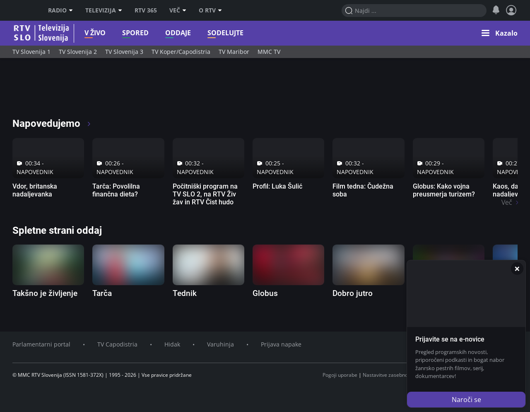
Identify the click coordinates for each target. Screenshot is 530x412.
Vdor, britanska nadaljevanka (34, 190)
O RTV (210, 10)
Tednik (185, 293)
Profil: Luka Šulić (277, 186)
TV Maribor (234, 52)
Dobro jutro (352, 293)
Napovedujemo (52, 123)
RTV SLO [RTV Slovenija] (23, 10)
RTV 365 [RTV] (146, 10)
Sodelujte (205, 33)
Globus (265, 293)
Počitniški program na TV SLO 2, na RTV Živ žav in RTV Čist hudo (205, 194)
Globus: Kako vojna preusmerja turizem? (444, 190)
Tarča (102, 293)
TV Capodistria (117, 344)
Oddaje (158, 33)
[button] (500, 33)
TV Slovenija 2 (78, 52)
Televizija (103, 10)
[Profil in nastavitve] (511, 10)
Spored (115, 33)
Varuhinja (220, 344)
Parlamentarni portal (41, 344)
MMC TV (269, 52)
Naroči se (466, 399)
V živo (74, 33)
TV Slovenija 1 (31, 52)
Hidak (172, 344)
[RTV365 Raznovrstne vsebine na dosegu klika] (85, 91)
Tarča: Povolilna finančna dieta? (116, 190)
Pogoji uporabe (340, 374)
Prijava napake (281, 344)
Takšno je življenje (44, 293)
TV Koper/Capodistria (181, 52)
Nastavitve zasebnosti (388, 374)
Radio (60, 10)
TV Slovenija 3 (124, 52)
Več (177, 10)
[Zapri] (517, 268)
